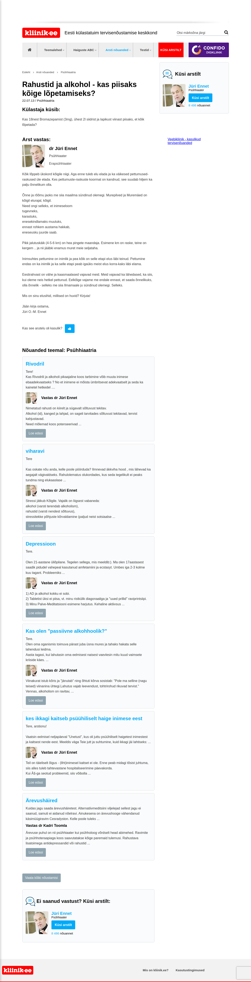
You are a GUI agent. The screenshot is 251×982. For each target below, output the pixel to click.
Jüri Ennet (207, 88)
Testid (144, 50)
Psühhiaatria (68, 72)
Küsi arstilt (170, 50)
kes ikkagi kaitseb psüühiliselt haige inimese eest (84, 718)
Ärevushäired (41, 800)
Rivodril (35, 364)
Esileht (26, 72)
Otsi (226, 32)
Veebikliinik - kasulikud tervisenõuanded (184, 141)
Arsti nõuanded (117, 50)
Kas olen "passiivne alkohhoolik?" (66, 631)
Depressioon (41, 544)
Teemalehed (53, 50)
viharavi (35, 451)
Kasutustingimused (190, 970)
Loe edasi (36, 433)
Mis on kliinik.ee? (155, 970)
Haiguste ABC (83, 50)
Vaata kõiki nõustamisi (41, 878)
